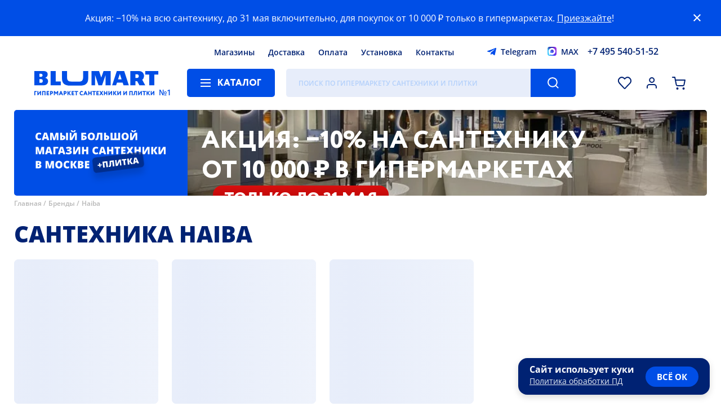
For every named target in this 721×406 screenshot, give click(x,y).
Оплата (333, 52)
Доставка (286, 52)
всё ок (672, 376)
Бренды (61, 203)
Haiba (91, 203)
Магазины (234, 52)
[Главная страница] (96, 82)
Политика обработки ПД (576, 381)
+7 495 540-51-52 (623, 51)
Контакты (435, 52)
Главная (28, 203)
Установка (381, 52)
